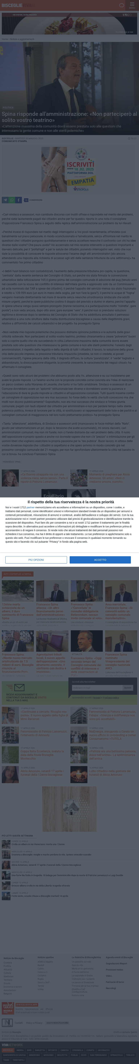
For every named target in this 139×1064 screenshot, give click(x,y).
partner (31, 507)
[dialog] (69, 532)
